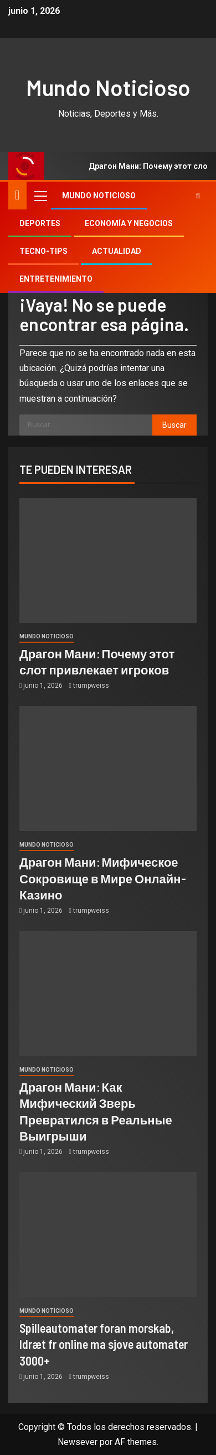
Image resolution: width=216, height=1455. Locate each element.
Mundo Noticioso (108, 87)
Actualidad (116, 251)
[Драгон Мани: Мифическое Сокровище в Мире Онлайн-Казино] (108, 768)
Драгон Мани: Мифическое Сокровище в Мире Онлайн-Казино (102, 878)
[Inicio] (17, 195)
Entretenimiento (55, 278)
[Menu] (40, 195)
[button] (40, 195)
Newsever (77, 1442)
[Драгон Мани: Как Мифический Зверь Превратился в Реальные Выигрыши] (108, 993)
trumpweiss (91, 685)
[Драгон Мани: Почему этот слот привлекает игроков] (108, 560)
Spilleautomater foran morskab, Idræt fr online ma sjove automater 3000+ (103, 1344)
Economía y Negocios (129, 223)
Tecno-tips (43, 251)
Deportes (39, 223)
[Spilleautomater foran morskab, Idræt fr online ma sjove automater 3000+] (108, 1234)
